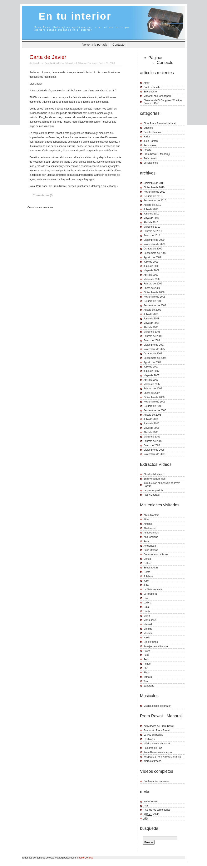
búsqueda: (149, 828)
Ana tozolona (151, 537)
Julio (146, 585)
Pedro (147, 659)
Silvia (147, 672)
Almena (148, 523)
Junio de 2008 (151, 318)
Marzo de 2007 (152, 384)
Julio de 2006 (151, 419)
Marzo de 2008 (152, 331)
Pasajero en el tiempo (156, 646)
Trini (146, 681)
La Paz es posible (153, 734)
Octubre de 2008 (153, 301)
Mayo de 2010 (151, 218)
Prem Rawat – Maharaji (157, 154)
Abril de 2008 (151, 327)
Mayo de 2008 (151, 322)
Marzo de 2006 (152, 436)
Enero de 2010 (152, 235)
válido (151, 814)
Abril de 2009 (151, 274)
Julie (146, 580)
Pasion (147, 650)
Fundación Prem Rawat (157, 730)
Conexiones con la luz (156, 554)
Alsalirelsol (150, 528)
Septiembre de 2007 (155, 357)
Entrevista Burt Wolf (155, 478)
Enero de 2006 (152, 445)
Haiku (147, 136)
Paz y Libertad (152, 494)
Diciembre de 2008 (154, 292)
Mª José (148, 633)
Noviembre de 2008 (155, 296)
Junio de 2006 (151, 423)
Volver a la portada (94, 44)
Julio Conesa (86, 857)
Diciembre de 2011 (154, 183)
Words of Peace (152, 761)
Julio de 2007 (151, 366)
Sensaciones (151, 162)
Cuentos (148, 127)
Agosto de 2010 (152, 204)
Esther (147, 563)
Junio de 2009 (151, 266)
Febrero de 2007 (153, 388)
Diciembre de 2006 (154, 397)
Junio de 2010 (151, 213)
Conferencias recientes (156, 781)
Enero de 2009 (152, 288)
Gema (147, 572)
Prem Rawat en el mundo (158, 752)
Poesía (147, 149)
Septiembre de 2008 (155, 305)
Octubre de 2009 (153, 248)
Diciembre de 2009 (154, 239)
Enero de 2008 (152, 340)
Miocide (148, 628)
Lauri (146, 598)
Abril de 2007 (151, 379)
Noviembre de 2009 (155, 244)
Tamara (148, 676)
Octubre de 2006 (153, 406)
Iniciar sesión (151, 801)
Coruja (147, 558)
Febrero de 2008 (153, 336)
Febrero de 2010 (153, 231)
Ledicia (148, 602)
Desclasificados (53, 63)
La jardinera (150, 593)
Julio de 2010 (151, 209)
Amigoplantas (151, 532)
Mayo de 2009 (151, 270)
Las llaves (149, 739)
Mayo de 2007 (151, 375)
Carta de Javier (48, 57)
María (147, 615)
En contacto (150, 91)
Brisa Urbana (151, 550)
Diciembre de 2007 (154, 344)
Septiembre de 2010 (155, 200)
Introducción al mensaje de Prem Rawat (162, 484)
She (146, 668)
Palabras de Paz (153, 747)
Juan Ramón (151, 141)
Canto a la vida (152, 87)
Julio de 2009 (151, 261)
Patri (146, 655)
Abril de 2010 (151, 222)
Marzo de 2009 (152, 279)
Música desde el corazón (157, 705)
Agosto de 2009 (152, 257)
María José (150, 620)
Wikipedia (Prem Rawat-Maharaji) (162, 756)
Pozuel (147, 663)
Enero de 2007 (152, 392)
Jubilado (148, 576)
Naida (147, 637)
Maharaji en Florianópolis (158, 96)
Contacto (119, 44)
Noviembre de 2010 (155, 191)
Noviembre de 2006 (155, 401)
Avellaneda (150, 545)
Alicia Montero (151, 515)
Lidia (146, 607)
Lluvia (147, 611)
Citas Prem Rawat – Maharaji (160, 123)
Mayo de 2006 (151, 427)
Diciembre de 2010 (154, 187)
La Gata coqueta (153, 589)
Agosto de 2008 (152, 309)
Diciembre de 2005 (154, 449)
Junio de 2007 (151, 371)
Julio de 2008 (151, 314)
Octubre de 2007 (153, 353)
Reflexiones (150, 158)
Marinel (148, 624)
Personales (150, 145)
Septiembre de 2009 (155, 253)
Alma (146, 519)
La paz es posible (153, 490)
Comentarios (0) (43, 195)
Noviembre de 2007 (155, 349)
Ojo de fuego (151, 641)
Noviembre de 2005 (155, 454)
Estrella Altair (151, 567)
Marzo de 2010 (152, 226)
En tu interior (75, 16)
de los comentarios (157, 809)
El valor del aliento (154, 474)
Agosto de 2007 (152, 362)
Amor (147, 82)
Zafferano (149, 685)
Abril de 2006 (151, 432)
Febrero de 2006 (153, 441)
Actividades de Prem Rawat (159, 726)
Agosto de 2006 (152, 414)
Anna (146, 541)
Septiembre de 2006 (155, 410)
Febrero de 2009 (153, 283)
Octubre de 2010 (153, 196)
